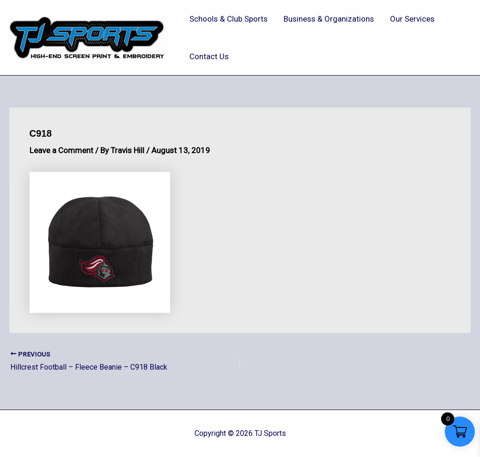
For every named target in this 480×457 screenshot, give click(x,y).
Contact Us (209, 56)
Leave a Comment (61, 150)
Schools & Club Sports (228, 18)
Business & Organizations (329, 18)
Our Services (412, 18)
